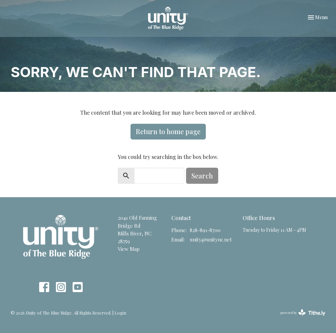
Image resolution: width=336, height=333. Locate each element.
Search (202, 175)
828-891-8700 (205, 230)
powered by (302, 312)
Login (120, 313)
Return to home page (168, 131)
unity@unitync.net (211, 239)
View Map (129, 248)
